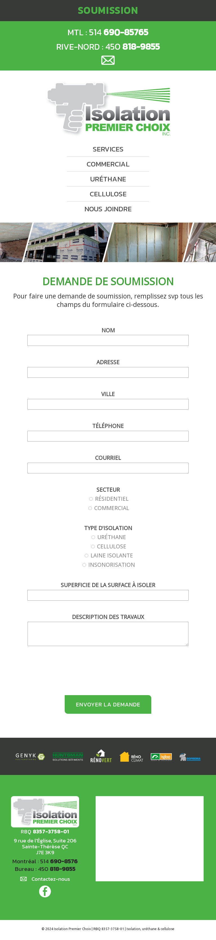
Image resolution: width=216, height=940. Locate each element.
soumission (108, 10)
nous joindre (108, 205)
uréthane (108, 175)
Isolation (133, 931)
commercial (108, 160)
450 (134, 46)
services (108, 145)
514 (119, 32)
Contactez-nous (50, 882)
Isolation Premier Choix (73, 931)
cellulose (108, 190)
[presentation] (108, 674)
